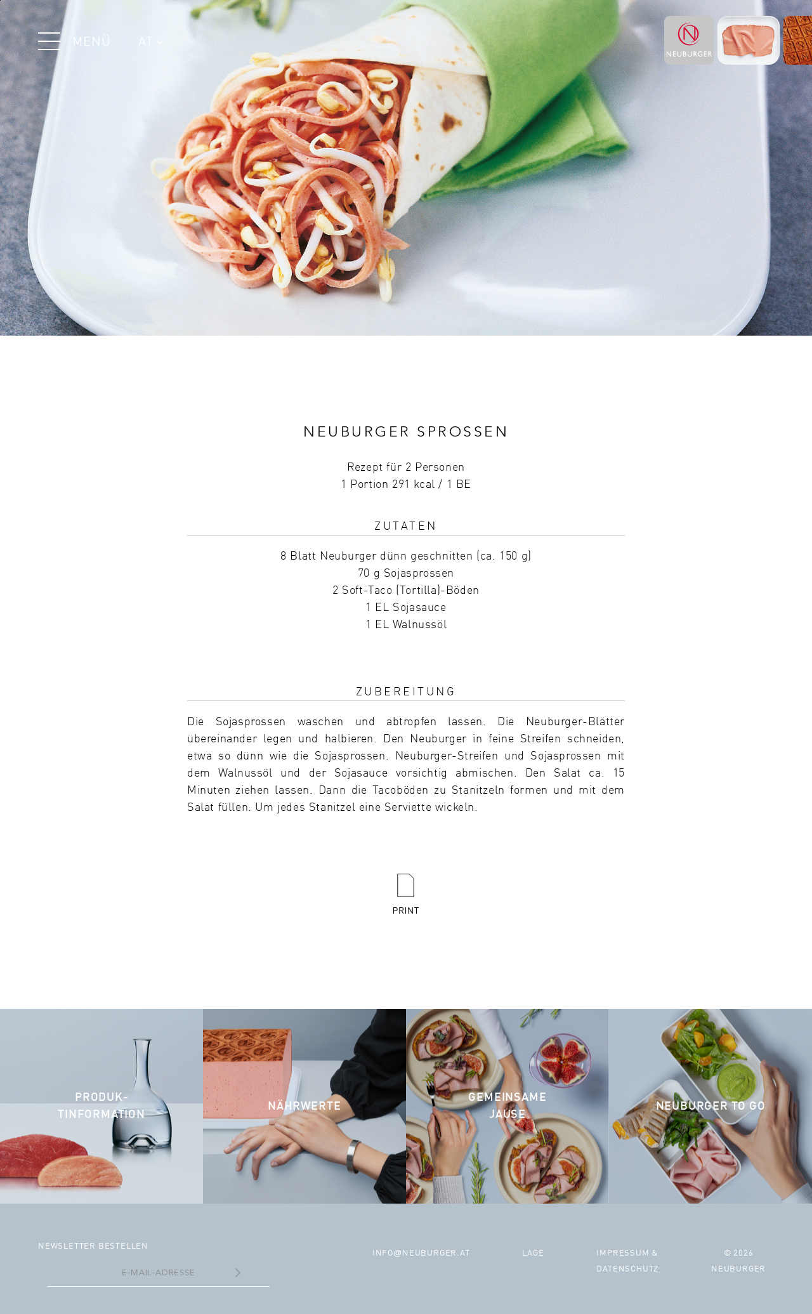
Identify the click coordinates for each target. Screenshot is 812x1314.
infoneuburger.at (421, 1253)
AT (150, 42)
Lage (533, 1253)
